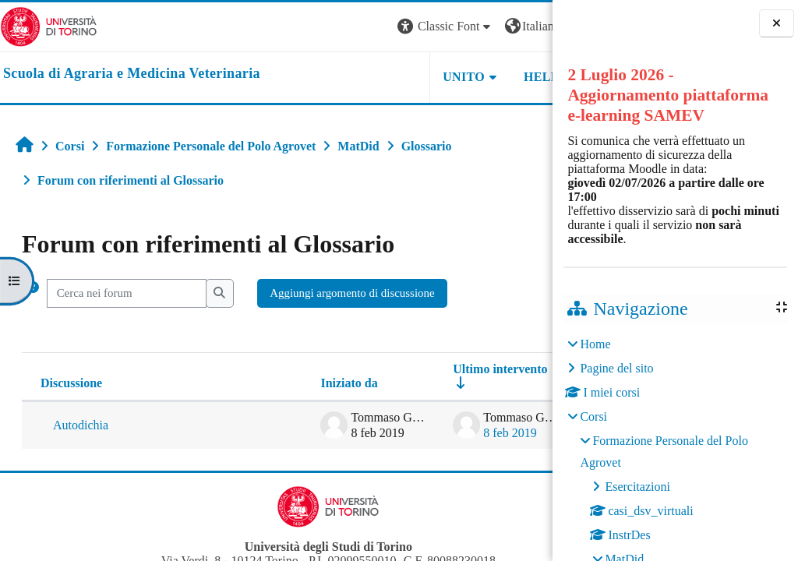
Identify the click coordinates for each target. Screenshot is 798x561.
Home (595, 344)
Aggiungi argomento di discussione (352, 293)
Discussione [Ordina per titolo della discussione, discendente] (71, 383)
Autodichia (80, 425)
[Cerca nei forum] (127, 293)
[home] (131, 74)
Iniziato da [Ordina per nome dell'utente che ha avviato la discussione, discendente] (245, 383)
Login (525, 26)
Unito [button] (360, 76)
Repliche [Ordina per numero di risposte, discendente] (498, 383)
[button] (341, 27)
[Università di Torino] (48, 25)
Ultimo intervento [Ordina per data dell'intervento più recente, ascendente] (396, 369)
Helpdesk (454, 76)
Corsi (593, 416)
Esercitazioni (637, 486)
